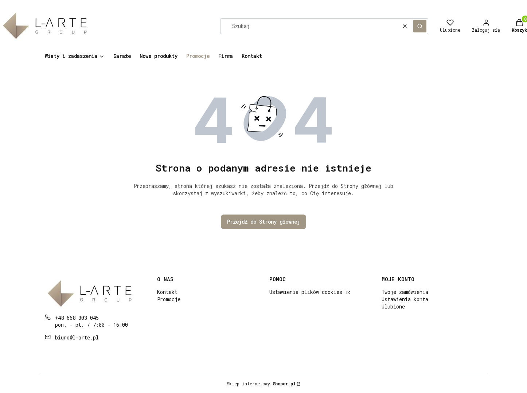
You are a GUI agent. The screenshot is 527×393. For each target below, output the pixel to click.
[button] (419, 26)
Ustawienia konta (405, 299)
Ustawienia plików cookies (307, 291)
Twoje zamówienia (405, 291)
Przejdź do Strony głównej (263, 221)
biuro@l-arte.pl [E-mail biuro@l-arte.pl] (77, 337)
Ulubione (393, 306)
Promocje (168, 299)
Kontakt (167, 291)
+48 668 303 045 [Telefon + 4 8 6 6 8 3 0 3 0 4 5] (77, 317)
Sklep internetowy (261, 383)
